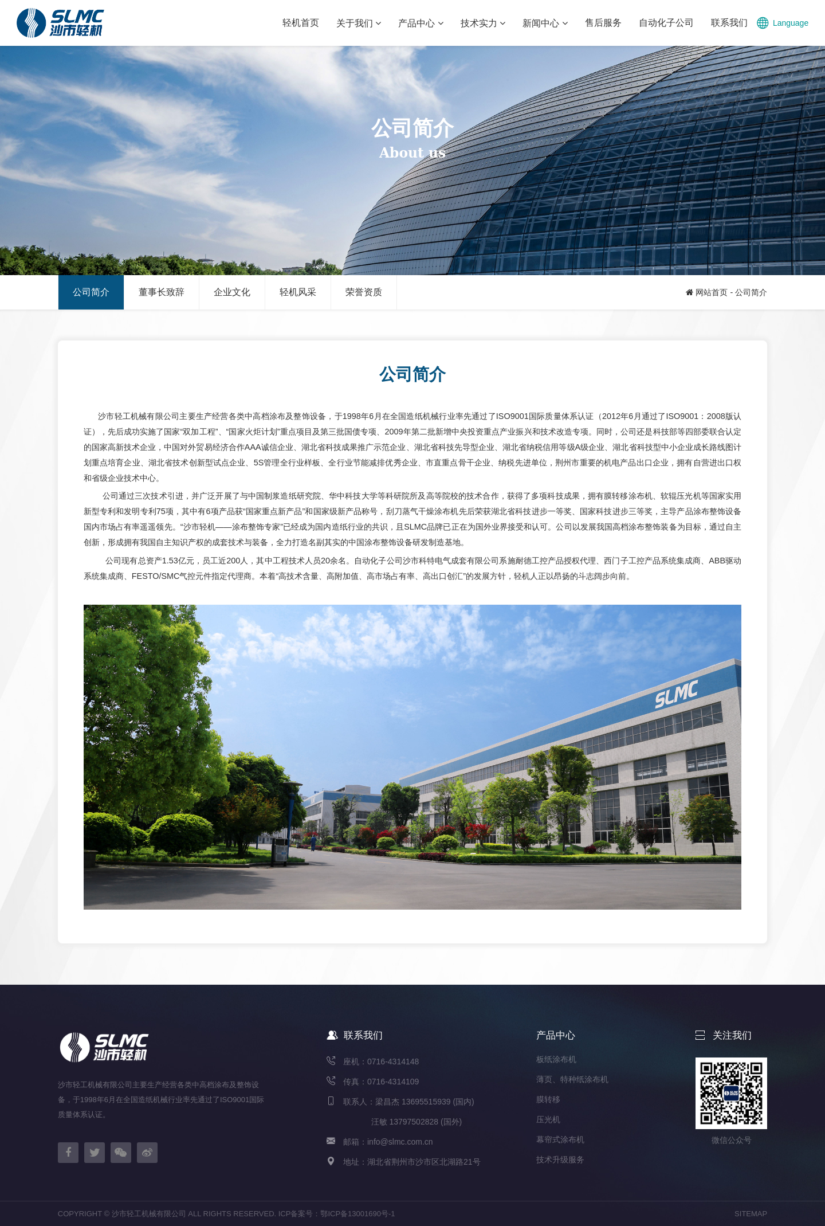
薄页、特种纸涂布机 (572, 1079)
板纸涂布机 (556, 1059)
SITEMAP (750, 1213)
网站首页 (712, 292)
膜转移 (548, 1099)
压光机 (548, 1119)
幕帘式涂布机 (560, 1139)
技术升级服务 (560, 1159)
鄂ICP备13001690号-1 (357, 1213)
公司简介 (751, 292)
